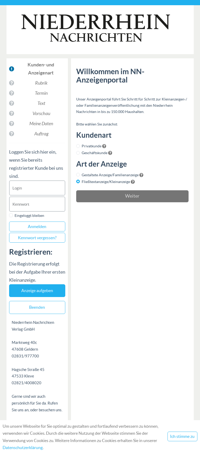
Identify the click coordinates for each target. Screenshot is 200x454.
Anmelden (37, 226)
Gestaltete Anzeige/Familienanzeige (110, 175)
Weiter (132, 196)
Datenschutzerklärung (23, 447)
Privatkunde (91, 146)
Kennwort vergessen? (37, 237)
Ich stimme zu (182, 436)
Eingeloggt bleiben (29, 215)
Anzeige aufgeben (37, 290)
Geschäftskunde (94, 153)
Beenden (37, 307)
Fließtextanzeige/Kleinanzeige (106, 182)
